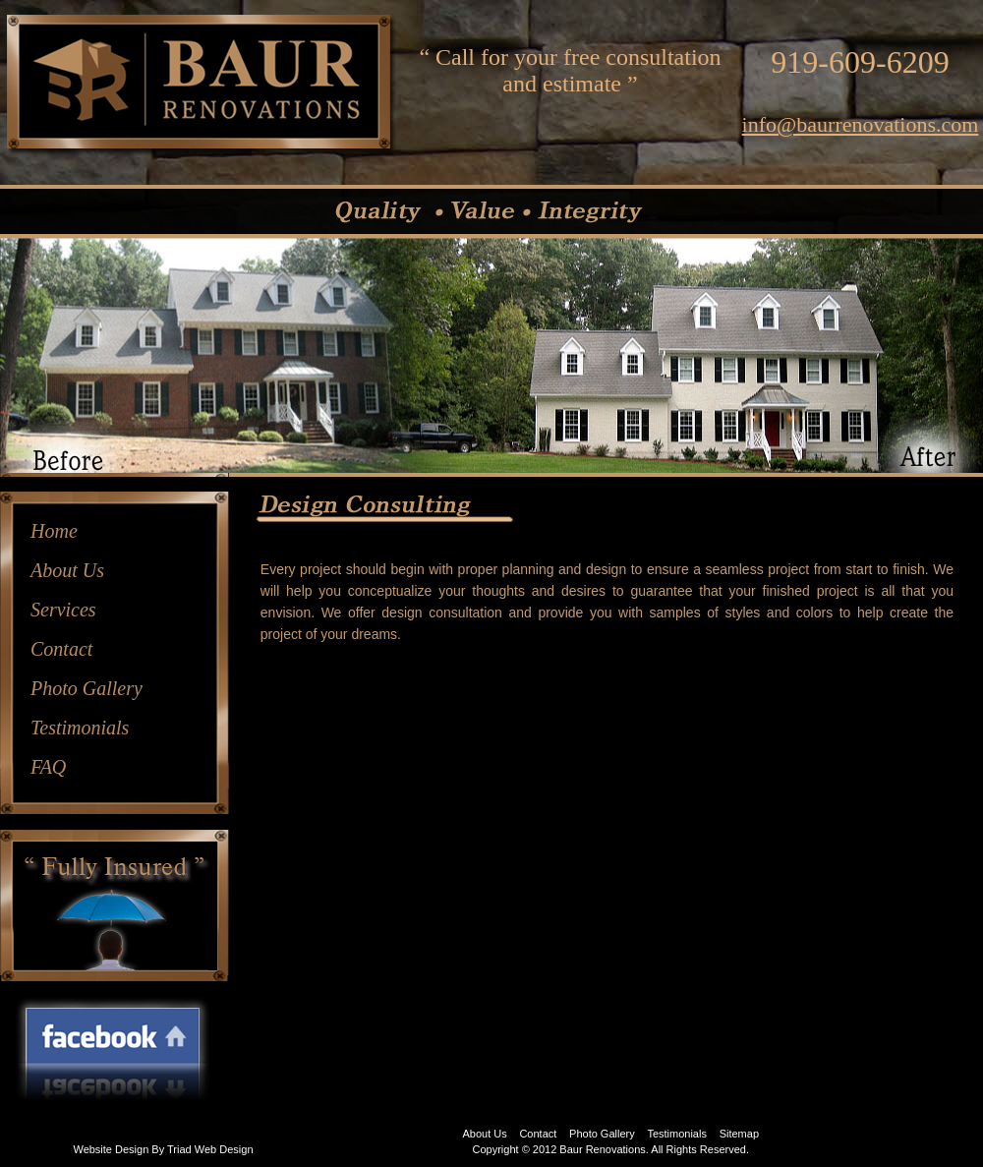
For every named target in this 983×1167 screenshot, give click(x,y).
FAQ (48, 767)
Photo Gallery (86, 688)
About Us (67, 570)
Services (63, 609)
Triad (179, 1149)
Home (54, 531)
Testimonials (79, 727)
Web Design (224, 1149)
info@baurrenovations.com (860, 124)
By (157, 1149)
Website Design (110, 1149)
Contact (61, 649)
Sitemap (739, 1133)
